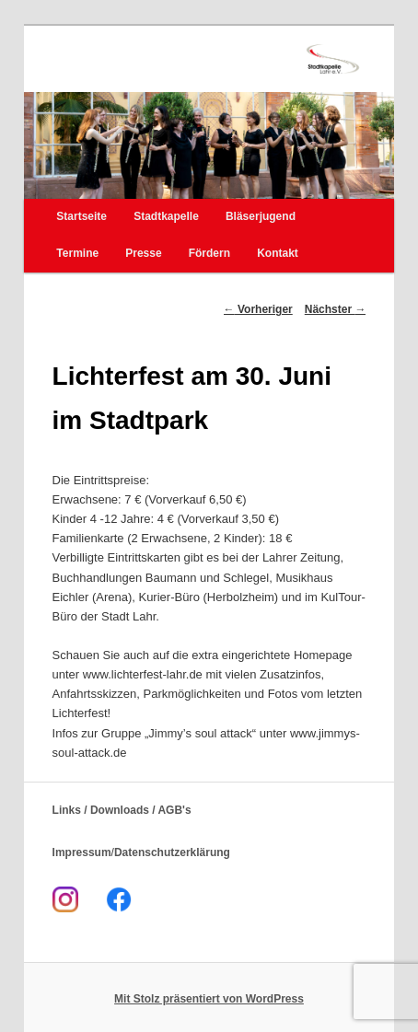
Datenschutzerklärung (172, 852)
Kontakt (277, 253)
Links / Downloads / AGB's (122, 810)
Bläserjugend (261, 216)
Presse (143, 253)
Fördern (209, 253)
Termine (77, 253)
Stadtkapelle (166, 216)
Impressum (81, 852)
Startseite (81, 216)
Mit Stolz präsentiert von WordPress (209, 998)
